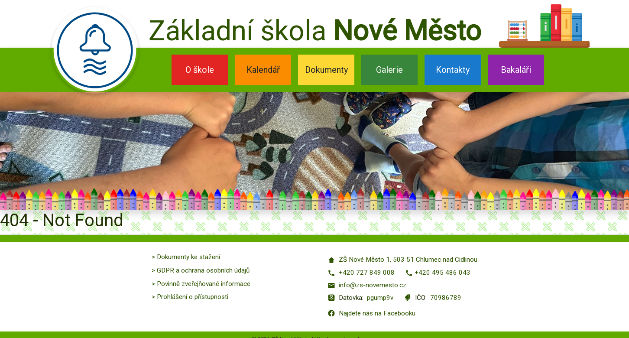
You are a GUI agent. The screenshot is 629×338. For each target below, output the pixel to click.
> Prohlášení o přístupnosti (190, 297)
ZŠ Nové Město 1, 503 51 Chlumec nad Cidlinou (402, 260)
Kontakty (453, 70)
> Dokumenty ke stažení (186, 257)
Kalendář (263, 70)
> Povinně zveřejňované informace (201, 284)
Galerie (389, 70)
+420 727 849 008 (361, 273)
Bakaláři (516, 70)
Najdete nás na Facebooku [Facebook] (371, 313)
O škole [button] (199, 70)
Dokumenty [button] (326, 70)
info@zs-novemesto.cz (366, 285)
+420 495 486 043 (437, 273)
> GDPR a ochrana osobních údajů (201, 270)
